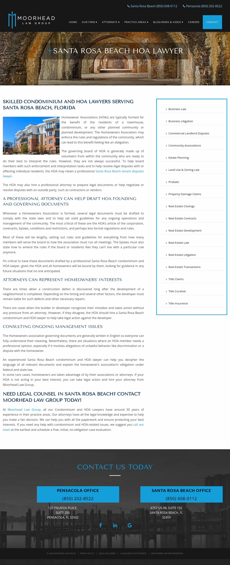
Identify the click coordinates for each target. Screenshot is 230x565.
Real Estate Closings (182, 206)
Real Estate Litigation (182, 255)
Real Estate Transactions (185, 267)
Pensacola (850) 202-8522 (202, 6)
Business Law (177, 109)
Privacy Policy (87, 553)
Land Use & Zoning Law (184, 170)
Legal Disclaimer (107, 553)
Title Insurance (178, 303)
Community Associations (185, 145)
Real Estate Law (179, 242)
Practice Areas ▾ (136, 22)
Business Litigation (181, 121)
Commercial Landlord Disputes (189, 133)
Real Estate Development (185, 230)
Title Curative (177, 291)
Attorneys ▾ (111, 22)
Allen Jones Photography (133, 553)
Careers (194, 22)
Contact (212, 22)
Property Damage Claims (185, 194)
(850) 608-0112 (181, 498)
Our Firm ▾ (89, 22)
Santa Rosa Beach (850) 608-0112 (152, 6)
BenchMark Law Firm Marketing (167, 553)
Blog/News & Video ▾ (168, 22)
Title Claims (176, 279)
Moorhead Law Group (24, 409)
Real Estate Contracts (183, 218)
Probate (174, 182)
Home (73, 22)
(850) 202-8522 (78, 498)
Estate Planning (179, 157)
